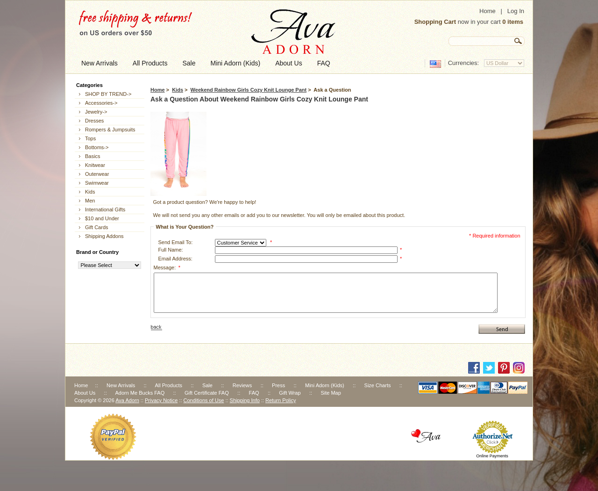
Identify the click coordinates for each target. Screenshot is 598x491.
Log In (515, 10)
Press (278, 385)
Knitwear (95, 165)
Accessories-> (101, 103)
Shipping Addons (104, 236)
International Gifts (105, 209)
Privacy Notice (161, 400)
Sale (207, 385)
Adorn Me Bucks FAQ (139, 393)
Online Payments (492, 456)
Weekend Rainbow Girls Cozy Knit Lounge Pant (249, 90)
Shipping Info (245, 400)
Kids (177, 90)
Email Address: (175, 258)
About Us (84, 393)
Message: (167, 267)
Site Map (330, 393)
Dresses (94, 120)
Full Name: (170, 250)
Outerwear (97, 174)
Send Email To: (175, 242)
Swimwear (97, 183)
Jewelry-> (96, 112)
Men (90, 200)
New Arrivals (121, 385)
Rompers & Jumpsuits (110, 129)
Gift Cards (96, 227)
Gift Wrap (289, 393)
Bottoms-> (96, 147)
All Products (168, 385)
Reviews (242, 385)
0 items (512, 21)
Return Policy (280, 400)
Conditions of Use (204, 400)
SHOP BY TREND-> (108, 94)
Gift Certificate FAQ (207, 393)
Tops (90, 138)
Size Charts (377, 385)
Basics (92, 156)
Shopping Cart (435, 21)
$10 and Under (102, 218)
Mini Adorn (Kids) (324, 385)
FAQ (254, 393)
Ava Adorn (127, 400)
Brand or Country (97, 252)
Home (487, 10)
